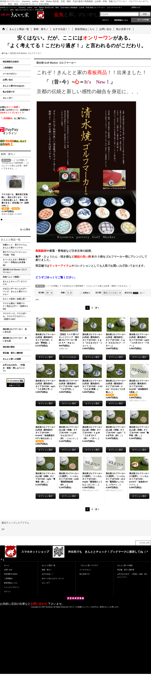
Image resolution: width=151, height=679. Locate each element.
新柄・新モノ (47, 570)
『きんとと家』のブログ (89, 565)
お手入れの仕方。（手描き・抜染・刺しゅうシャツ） (14, 368)
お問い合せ (8, 80)
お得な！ (10, 107)
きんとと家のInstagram (13, 86)
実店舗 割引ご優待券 (13, 353)
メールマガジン (10, 74)
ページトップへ (144, 543)
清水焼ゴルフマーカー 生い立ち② (15, 339)
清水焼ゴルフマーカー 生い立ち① (15, 330)
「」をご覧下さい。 (14, 118)
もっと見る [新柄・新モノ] (25, 229)
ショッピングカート (11, 587)
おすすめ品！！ (48, 574)
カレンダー (8, 98)
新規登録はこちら (121, 20)
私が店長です (9, 92)
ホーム (6, 565)
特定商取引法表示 (11, 62)
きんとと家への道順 (12, 359)
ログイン (105, 20)
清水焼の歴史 (9, 347)
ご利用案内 (8, 68)
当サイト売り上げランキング (53, 578)
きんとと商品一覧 (48, 565)
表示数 (41, 293)
